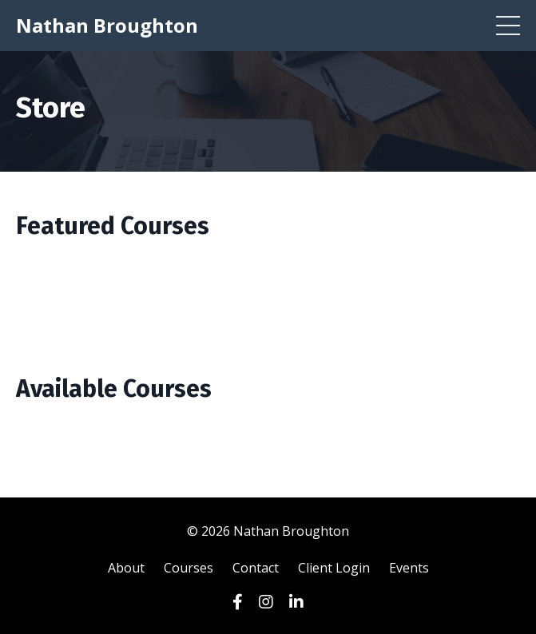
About (126, 568)
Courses (188, 568)
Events (409, 568)
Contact (255, 568)
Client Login (334, 568)
